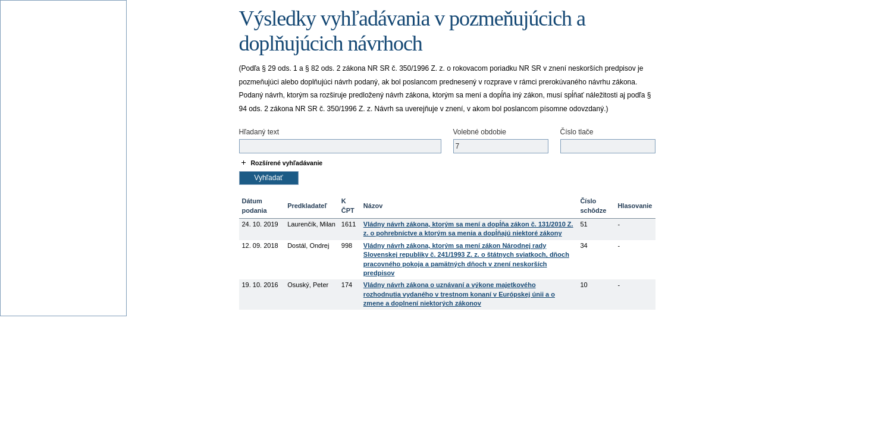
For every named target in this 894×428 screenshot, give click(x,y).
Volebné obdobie (479, 132)
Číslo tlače (577, 132)
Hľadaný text (259, 132)
